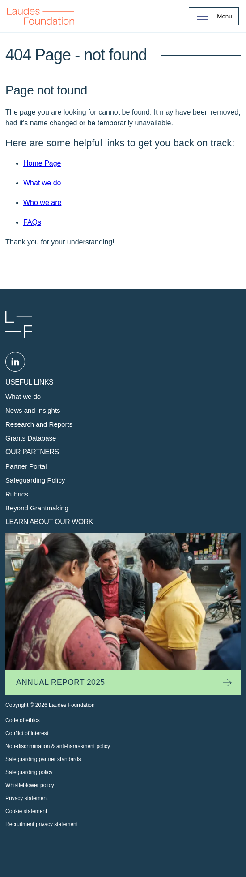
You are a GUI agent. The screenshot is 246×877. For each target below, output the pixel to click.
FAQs (32, 222)
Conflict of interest (26, 733)
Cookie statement (26, 811)
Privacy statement (26, 798)
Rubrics (16, 494)
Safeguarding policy (28, 772)
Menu (224, 16)
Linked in (15, 362)
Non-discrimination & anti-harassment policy (57, 746)
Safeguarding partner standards (43, 759)
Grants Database (30, 438)
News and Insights (32, 410)
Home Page (42, 163)
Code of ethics (22, 720)
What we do (42, 183)
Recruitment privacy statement (41, 824)
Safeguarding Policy (35, 480)
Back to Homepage (40, 16)
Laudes (18, 324)
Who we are (42, 202)
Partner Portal (26, 466)
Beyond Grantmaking (36, 508)
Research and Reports (38, 424)
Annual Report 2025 (60, 682)
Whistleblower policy (29, 785)
